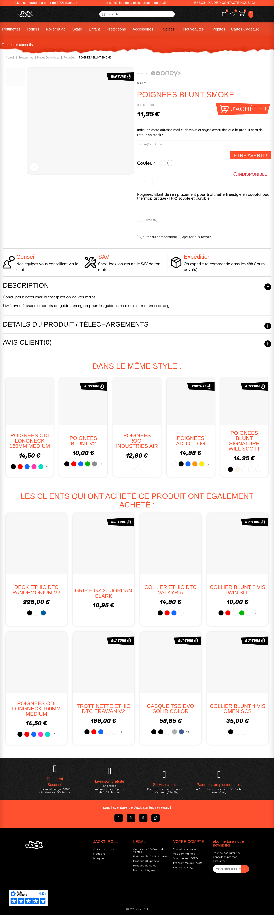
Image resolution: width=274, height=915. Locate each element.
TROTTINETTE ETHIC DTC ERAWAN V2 (103, 708)
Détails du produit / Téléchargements (75, 324)
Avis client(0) (27, 342)
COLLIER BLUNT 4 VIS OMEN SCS (237, 708)
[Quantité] (144, 182)
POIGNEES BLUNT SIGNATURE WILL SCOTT (244, 441)
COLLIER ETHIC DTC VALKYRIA (170, 589)
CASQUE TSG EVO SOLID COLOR (170, 708)
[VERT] (170, 163)
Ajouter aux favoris (197, 237)
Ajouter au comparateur (158, 237)
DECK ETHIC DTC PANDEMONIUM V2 (36, 589)
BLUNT (141, 83)
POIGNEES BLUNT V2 (83, 440)
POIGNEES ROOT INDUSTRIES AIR (137, 440)
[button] (224, 2)
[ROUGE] (163, 163)
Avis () (151, 220)
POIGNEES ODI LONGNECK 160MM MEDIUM (29, 440)
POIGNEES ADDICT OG (190, 440)
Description (26, 285)
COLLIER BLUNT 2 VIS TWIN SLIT (237, 589)
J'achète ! (248, 109)
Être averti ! (250, 155)
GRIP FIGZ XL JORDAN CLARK (103, 593)
